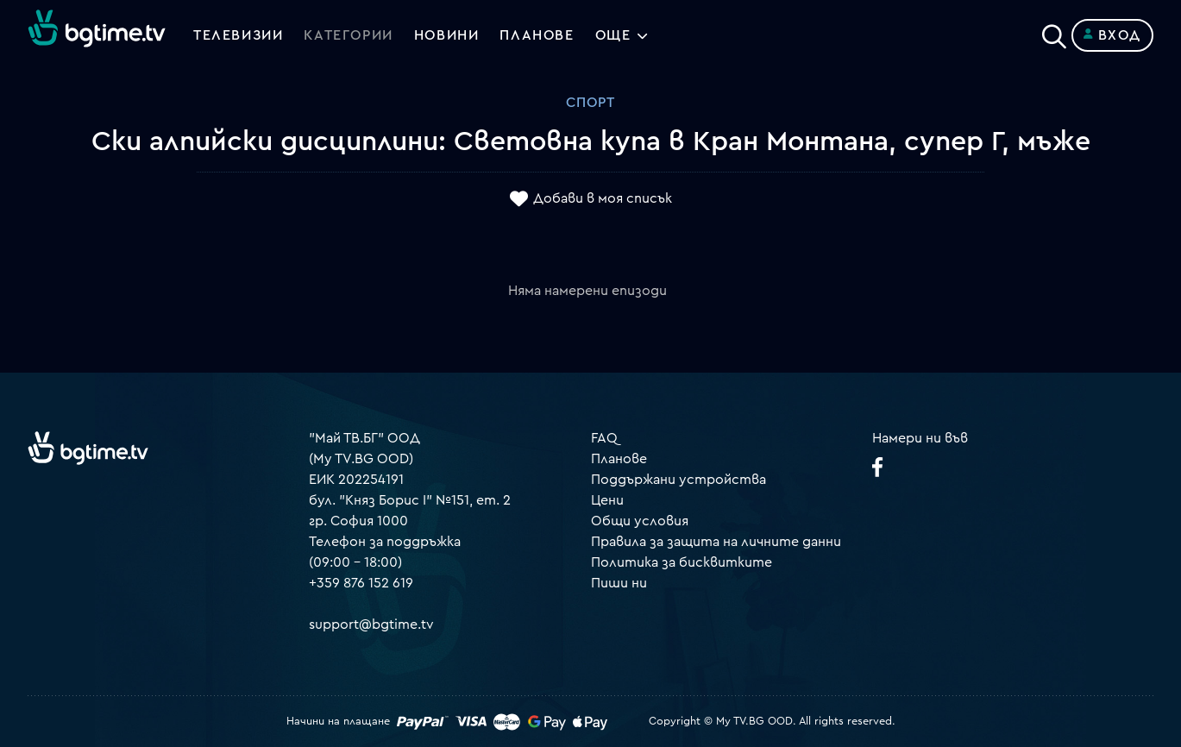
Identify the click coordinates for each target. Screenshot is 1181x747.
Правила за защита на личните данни (716, 542)
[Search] (1054, 31)
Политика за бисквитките (681, 562)
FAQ (604, 438)
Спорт (590, 103)
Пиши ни (619, 583)
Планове (619, 459)
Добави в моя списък (602, 199)
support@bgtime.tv (371, 624)
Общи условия (639, 521)
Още (613, 35)
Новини (447, 35)
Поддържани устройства (678, 479)
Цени (607, 500)
